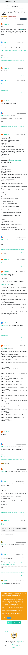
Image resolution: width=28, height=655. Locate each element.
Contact (10, 649)
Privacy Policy (16, 649)
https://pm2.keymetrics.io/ (15, 160)
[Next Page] (17, 622)
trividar (5, 542)
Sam (14, 642)
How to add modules (4, 57)
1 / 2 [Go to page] (14, 622)
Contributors (14, 647)
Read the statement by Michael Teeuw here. (14, 8)
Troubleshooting (12, 16)
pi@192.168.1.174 (5, 284)
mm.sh (21, 29)
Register (4, 617)
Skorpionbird (6, 24)
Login (9, 617)
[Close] (25, 594)
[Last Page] (19, 622)
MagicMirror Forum (10, 1)
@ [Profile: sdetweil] (3, 262)
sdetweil (5, 42)
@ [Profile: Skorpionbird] (4, 45)
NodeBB (16, 645)
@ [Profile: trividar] (3, 557)
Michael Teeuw (19, 641)
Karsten (14, 644)
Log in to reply (23, 18)
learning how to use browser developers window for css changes (12, 60)
